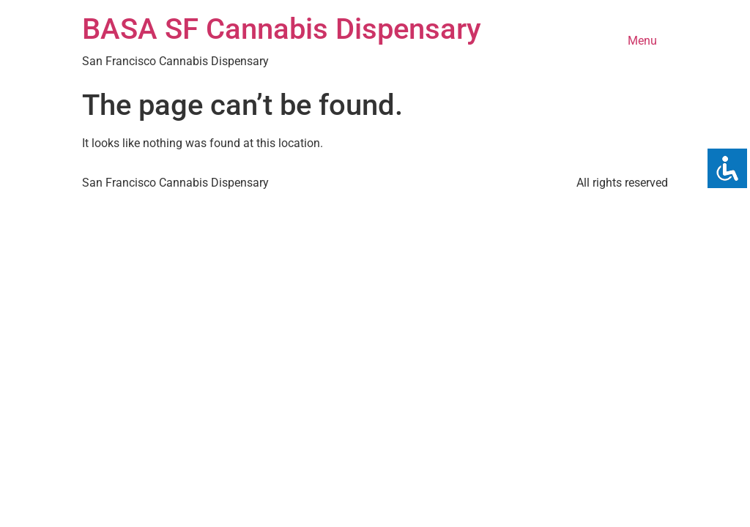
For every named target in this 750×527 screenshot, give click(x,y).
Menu (642, 41)
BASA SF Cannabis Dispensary (281, 29)
